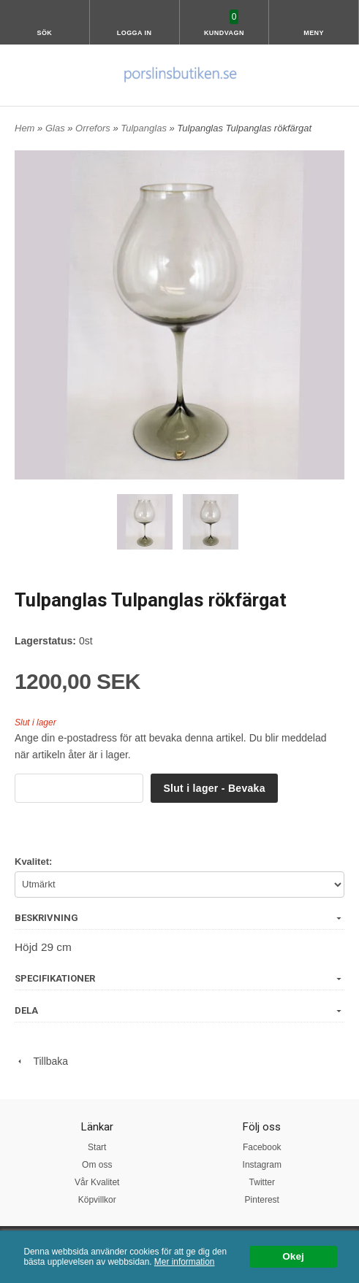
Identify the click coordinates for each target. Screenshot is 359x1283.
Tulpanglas (145, 128)
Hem (24, 128)
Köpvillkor (97, 1200)
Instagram (262, 1165)
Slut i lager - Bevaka (214, 788)
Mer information (184, 1262)
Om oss (97, 1165)
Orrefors (94, 128)
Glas (56, 128)
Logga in (134, 32)
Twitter (262, 1182)
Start (97, 1147)
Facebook (262, 1147)
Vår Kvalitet (97, 1182)
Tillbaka (41, 1061)
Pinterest (262, 1200)
